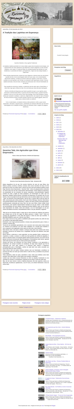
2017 (57, 122)
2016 (57, 124)
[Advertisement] (26, 130)
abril (59, 158)
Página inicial (26, 303)
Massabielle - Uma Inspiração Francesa (55, 335)
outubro (60, 146)
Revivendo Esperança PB (63, 101)
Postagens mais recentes (10, 303)
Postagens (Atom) (27, 307)
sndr (43, 405)
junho (59, 153)
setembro (60, 148)
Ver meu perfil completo (60, 109)
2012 (57, 170)
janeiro (60, 165)
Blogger (53, 405)
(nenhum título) (49, 352)
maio (59, 155)
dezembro (60, 131)
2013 (57, 168)
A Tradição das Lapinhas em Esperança (20, 33)
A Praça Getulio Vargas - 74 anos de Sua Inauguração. (59, 395)
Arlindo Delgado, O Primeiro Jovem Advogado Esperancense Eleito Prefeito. (56, 370)
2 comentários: (32, 113)
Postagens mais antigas (42, 303)
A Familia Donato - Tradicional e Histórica (55, 318)
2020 (57, 117)
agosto (60, 150)
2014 (57, 129)
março (59, 160)
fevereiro (60, 162)
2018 (57, 120)
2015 (57, 127)
